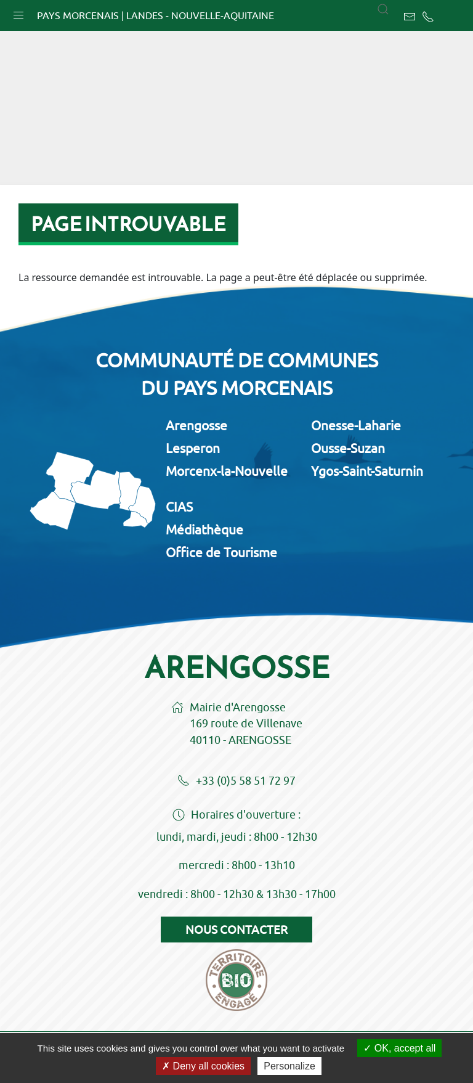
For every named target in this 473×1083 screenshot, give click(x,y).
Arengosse (196, 425)
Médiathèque (204, 529)
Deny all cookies (203, 1066)
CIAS (179, 506)
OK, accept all (399, 1048)
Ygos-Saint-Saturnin (367, 471)
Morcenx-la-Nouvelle (227, 471)
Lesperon (193, 448)
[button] (18, 12)
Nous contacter (236, 929)
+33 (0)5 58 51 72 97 (236, 781)
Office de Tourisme (221, 552)
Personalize (289, 1066)
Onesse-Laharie (356, 425)
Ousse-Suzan (348, 448)
